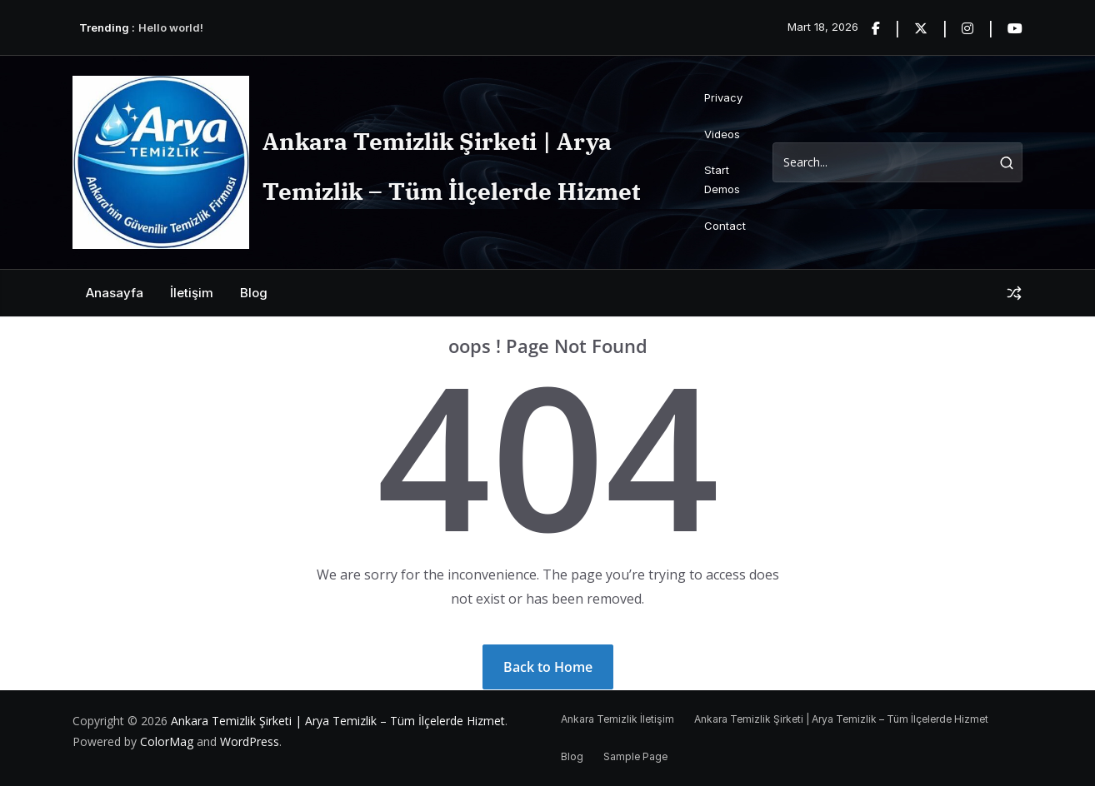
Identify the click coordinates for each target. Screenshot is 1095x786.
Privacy (723, 97)
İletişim (191, 293)
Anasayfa (114, 293)
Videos (722, 134)
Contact (725, 225)
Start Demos (722, 179)
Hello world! (170, 27)
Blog (254, 293)
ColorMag (166, 741)
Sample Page (635, 756)
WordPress (249, 741)
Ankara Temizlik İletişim (617, 719)
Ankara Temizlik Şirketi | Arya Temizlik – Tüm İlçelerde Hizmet (338, 721)
